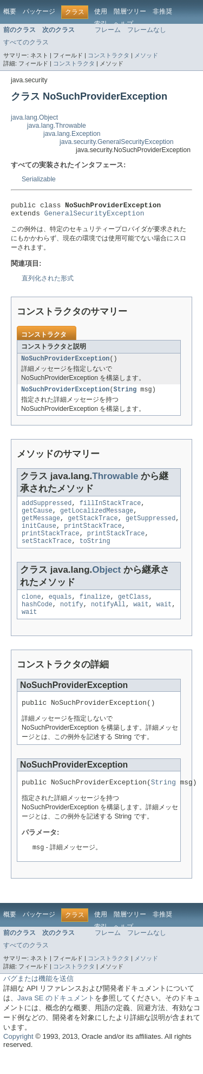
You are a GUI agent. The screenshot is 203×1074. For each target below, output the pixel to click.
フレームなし (146, 30)
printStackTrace (93, 535)
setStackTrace (46, 552)
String (125, 394)
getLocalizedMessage (96, 518)
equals (60, 609)
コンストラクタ (108, 55)
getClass (133, 609)
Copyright (18, 1055)
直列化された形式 (48, 281)
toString (95, 552)
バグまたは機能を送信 (38, 997)
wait (140, 618)
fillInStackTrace (110, 509)
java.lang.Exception (71, 133)
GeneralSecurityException (94, 216)
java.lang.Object (34, 117)
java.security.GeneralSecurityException (117, 142)
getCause (37, 518)
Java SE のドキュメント (56, 1017)
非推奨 (162, 11)
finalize (95, 609)
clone (31, 609)
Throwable (115, 481)
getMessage (41, 526)
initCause (39, 535)
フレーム (108, 30)
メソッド (146, 55)
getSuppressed (150, 526)
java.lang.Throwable (56, 125)
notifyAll (108, 618)
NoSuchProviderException (65, 362)
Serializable (39, 179)
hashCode (37, 618)
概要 (9, 11)
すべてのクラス (26, 42)
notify (71, 618)
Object (106, 582)
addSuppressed (46, 509)
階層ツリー (130, 11)
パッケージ (39, 11)
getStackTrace (92, 526)
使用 (100, 11)
